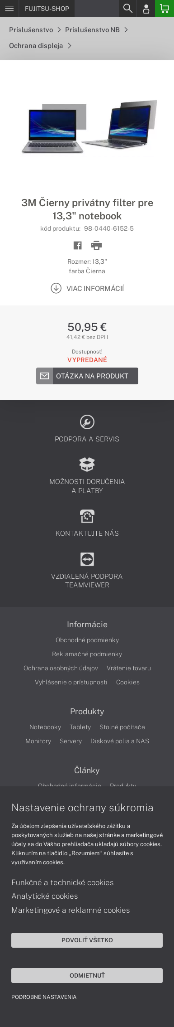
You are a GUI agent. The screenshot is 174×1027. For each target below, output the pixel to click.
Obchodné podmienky (87, 640)
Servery (71, 741)
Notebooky (45, 727)
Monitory (38, 741)
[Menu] (9, 8)
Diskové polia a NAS (119, 741)
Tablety (80, 727)
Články (87, 770)
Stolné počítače (122, 727)
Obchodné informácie (69, 786)
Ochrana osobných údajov (61, 668)
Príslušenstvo (35, 30)
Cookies (128, 682)
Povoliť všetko (87, 940)
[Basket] (164, 8)
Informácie (87, 624)
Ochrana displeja (40, 45)
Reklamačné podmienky (87, 654)
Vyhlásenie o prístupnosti (71, 682)
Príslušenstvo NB (96, 30)
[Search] (127, 8)
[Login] (146, 8)
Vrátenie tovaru (129, 668)
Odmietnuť (87, 975)
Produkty (87, 711)
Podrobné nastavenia (44, 997)
